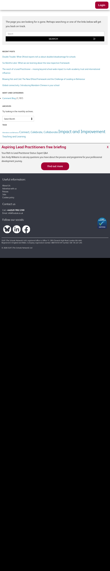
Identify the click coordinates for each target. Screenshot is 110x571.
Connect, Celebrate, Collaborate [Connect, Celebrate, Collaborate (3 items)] (38, 132)
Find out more (55, 166)
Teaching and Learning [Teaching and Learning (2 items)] (14, 136)
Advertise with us (9, 188)
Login (101, 5)
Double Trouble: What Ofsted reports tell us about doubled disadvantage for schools (39, 56)
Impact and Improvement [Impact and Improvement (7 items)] (81, 131)
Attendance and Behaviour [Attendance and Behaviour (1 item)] (10, 132)
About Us (6, 185)
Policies (5, 191)
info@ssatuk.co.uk (15, 213)
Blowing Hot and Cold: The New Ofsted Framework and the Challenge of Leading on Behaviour (43, 79)
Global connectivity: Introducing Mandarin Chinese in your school (30, 85)
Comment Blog (9, 98)
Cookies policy (8, 197)
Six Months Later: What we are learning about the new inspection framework (36, 63)
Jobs (4, 194)
